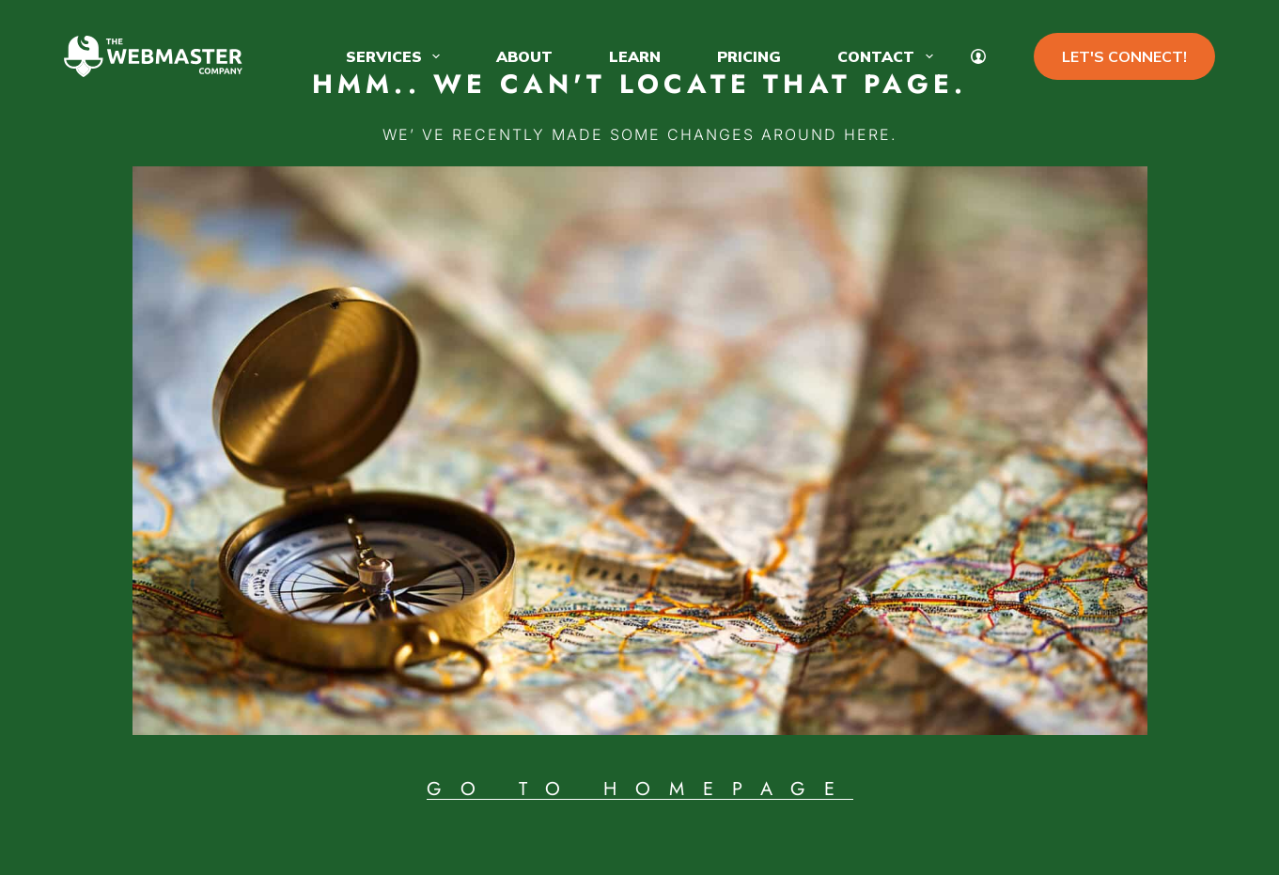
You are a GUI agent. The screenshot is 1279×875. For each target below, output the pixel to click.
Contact (888, 56)
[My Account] (978, 56)
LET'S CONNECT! (1124, 56)
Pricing (749, 56)
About (524, 56)
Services (396, 56)
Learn (635, 56)
